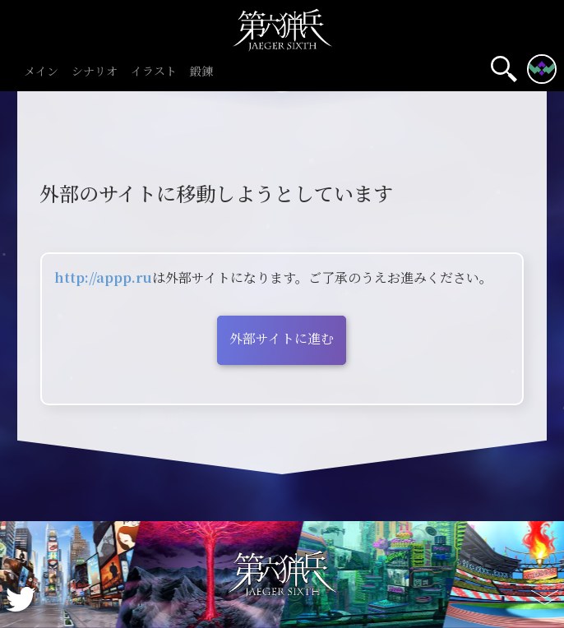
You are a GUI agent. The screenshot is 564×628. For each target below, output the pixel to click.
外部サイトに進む (281, 338)
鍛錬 (201, 72)
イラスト (153, 72)
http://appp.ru (103, 277)
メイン (41, 72)
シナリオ (94, 72)
